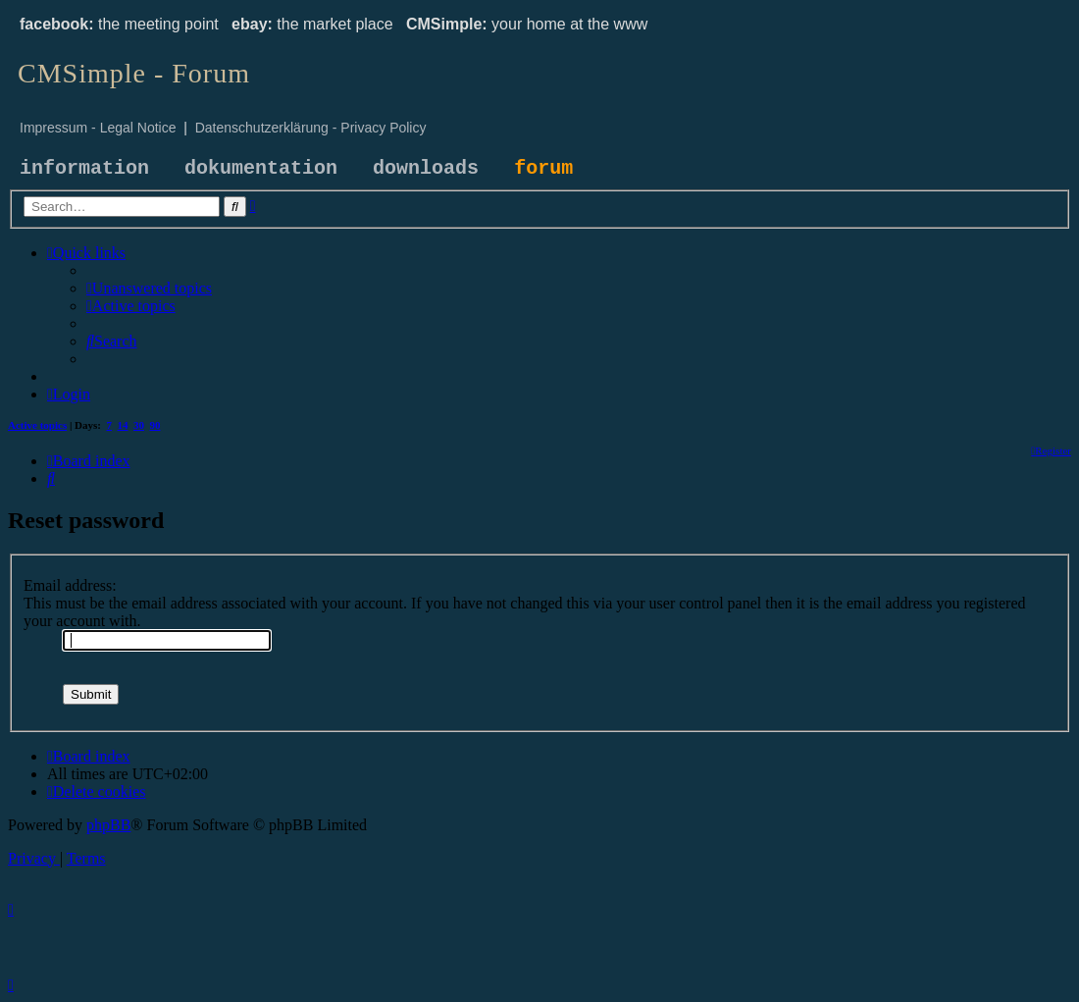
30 (138, 425)
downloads (426, 168)
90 (155, 425)
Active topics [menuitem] (37, 425)
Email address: (70, 585)
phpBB (108, 825)
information (84, 168)
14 (123, 425)
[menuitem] (149, 288)
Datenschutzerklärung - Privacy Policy (311, 127)
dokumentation (260, 168)
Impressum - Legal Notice (98, 127)
